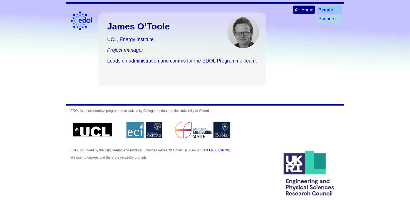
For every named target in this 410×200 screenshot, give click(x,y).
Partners (327, 18)
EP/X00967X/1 (220, 150)
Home (304, 9)
